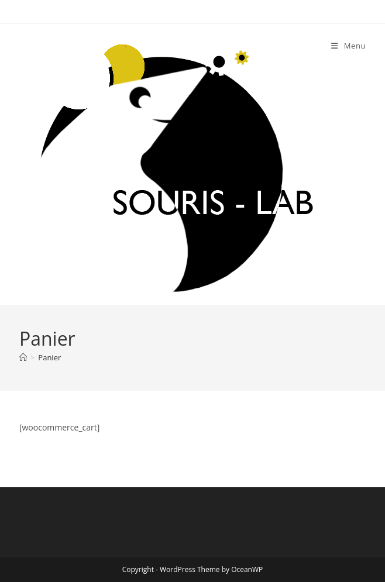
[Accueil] (23, 357)
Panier (49, 357)
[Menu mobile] (348, 45)
